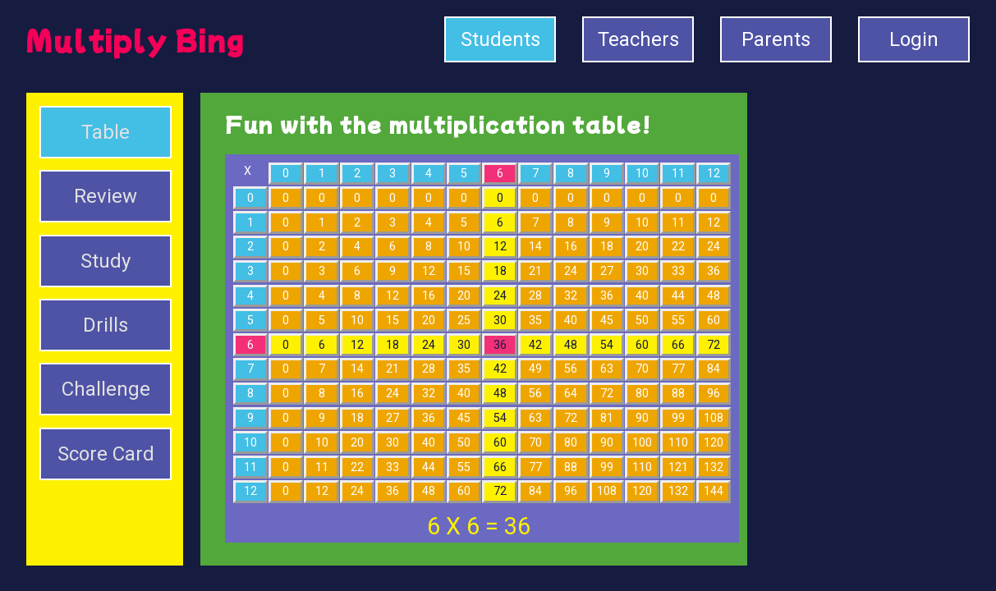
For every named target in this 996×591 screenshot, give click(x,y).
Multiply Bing (135, 39)
